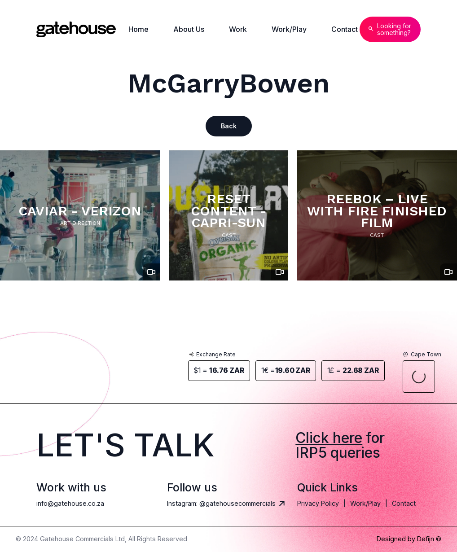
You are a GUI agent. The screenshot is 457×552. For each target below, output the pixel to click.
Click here (328, 438)
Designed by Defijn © (409, 539)
